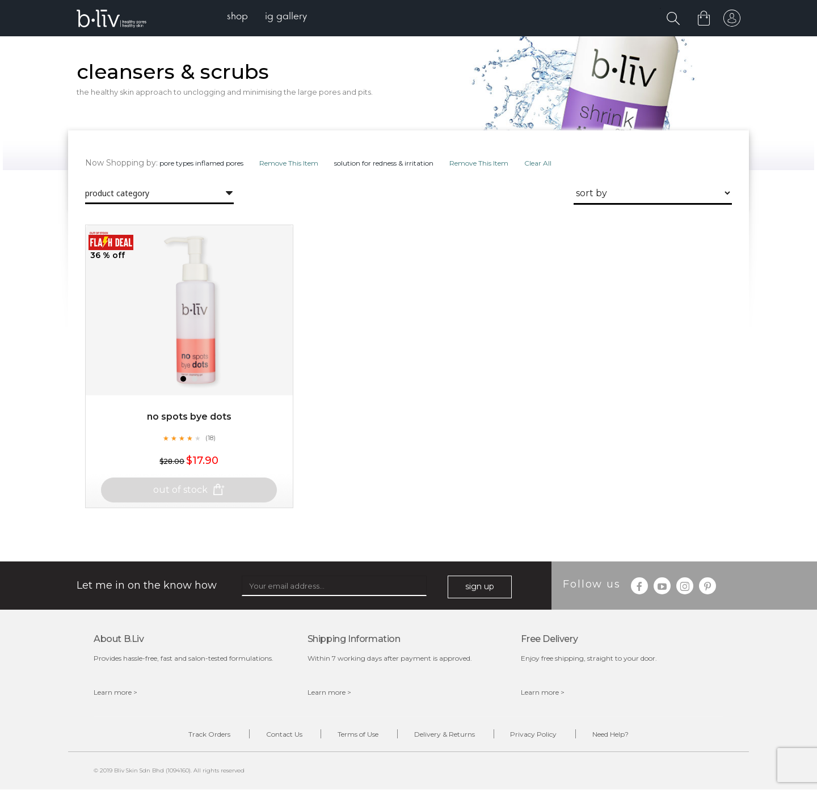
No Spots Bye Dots (189, 416)
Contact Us (284, 734)
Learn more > (115, 692)
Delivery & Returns (444, 734)
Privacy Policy (534, 734)
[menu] (266, 17)
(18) (210, 438)
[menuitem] (237, 17)
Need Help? (611, 734)
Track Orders (209, 734)
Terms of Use (358, 734)
